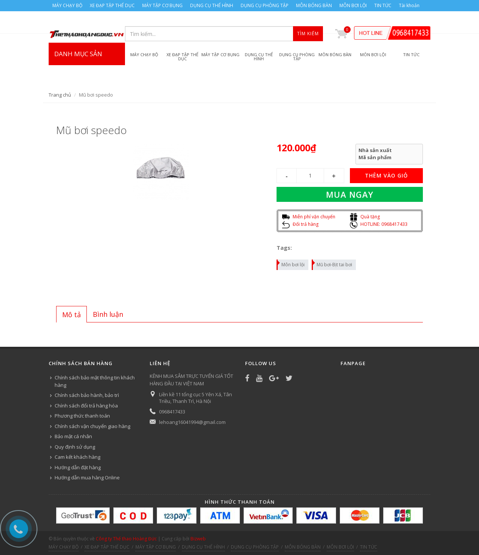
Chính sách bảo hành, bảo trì (87, 395)
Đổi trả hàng (300, 224)
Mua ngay (349, 194)
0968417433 (172, 411)
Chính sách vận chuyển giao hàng (92, 426)
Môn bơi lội (291, 264)
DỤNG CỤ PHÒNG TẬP (265, 5)
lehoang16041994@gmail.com (192, 422)
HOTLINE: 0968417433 (379, 224)
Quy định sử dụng (75, 446)
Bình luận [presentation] (108, 314)
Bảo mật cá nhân (73, 436)
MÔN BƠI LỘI (353, 5)
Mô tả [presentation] (71, 314)
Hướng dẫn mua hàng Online (87, 477)
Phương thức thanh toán (82, 415)
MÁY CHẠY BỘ (67, 5)
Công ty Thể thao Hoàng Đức (126, 539)
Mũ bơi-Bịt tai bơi (332, 264)
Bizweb (198, 539)
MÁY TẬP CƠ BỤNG (162, 5)
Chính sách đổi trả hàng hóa (86, 405)
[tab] (71, 314)
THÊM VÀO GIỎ (386, 175)
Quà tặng (365, 216)
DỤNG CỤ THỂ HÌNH (211, 5)
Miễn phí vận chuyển (308, 216)
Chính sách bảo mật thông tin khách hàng (95, 381)
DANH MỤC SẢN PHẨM (86, 68)
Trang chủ (60, 94)
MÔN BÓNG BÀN (314, 5)
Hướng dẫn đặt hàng (78, 467)
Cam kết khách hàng (77, 457)
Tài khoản (409, 5)
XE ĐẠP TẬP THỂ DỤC (112, 5)
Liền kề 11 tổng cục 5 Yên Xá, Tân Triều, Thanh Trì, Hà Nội (195, 397)
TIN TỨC (382, 5)
